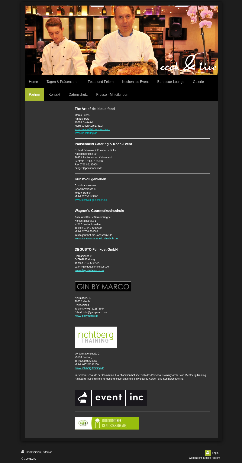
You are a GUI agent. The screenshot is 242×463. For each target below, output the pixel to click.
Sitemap (47, 452)
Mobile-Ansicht (211, 457)
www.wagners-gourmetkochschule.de (96, 238)
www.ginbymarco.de (86, 315)
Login (215, 452)
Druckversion (31, 452)
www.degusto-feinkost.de (89, 270)
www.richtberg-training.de (89, 368)
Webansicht (195, 457)
